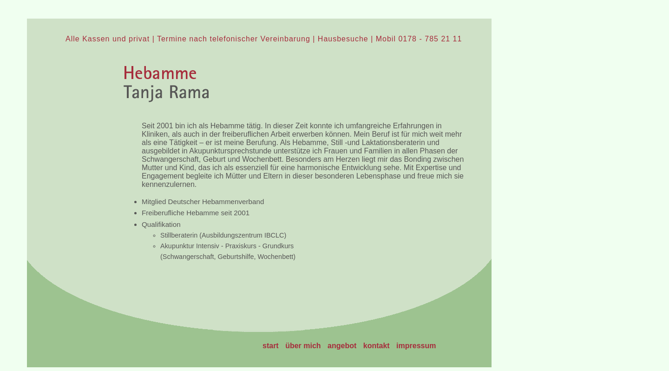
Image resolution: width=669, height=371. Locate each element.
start (270, 346)
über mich (303, 346)
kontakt (376, 346)
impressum (416, 346)
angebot (342, 346)
